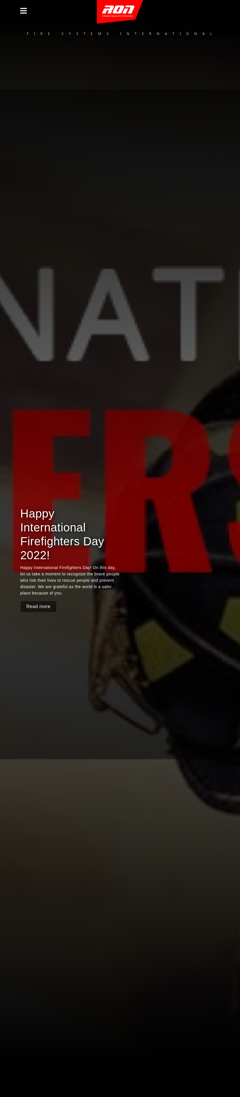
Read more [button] (38, 606)
